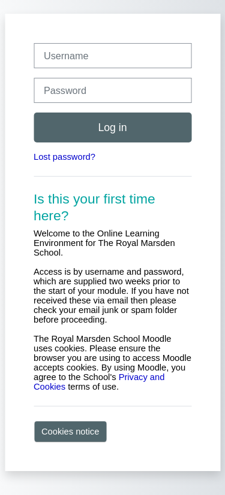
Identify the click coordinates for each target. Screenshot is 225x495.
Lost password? (64, 157)
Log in (112, 127)
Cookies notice (70, 431)
